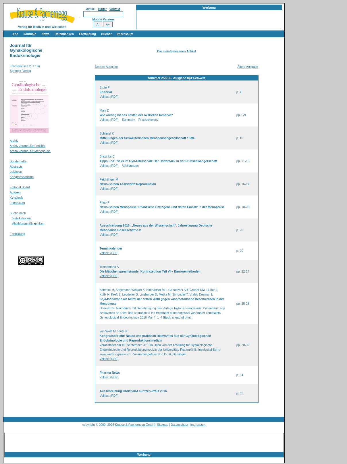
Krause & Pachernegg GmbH (135, 424)
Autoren (15, 192)
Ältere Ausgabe (247, 66)
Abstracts (16, 166)
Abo (15, 34)
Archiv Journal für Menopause (30, 151)
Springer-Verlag (20, 70)
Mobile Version (103, 19)
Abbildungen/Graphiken (28, 223)
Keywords (16, 197)
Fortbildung (87, 34)
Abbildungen (130, 165)
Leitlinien (16, 171)
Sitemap (162, 424)
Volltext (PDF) (109, 96)
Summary (128, 119)
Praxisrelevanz (148, 119)
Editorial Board (20, 187)
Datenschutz (179, 424)
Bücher (106, 34)
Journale (30, 34)
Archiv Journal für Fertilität (27, 145)
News (45, 34)
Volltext (114, 9)
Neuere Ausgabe (106, 66)
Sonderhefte (18, 161)
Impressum (125, 34)
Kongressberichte (22, 177)
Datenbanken (64, 34)
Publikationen (21, 218)
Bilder (102, 9)
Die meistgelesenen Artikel (176, 51)
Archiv (14, 140)
